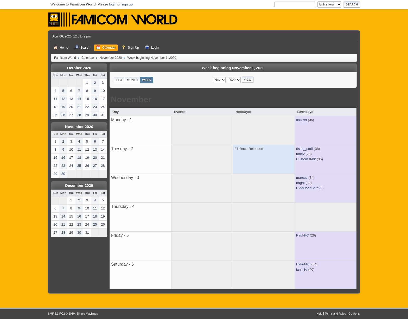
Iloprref (301, 120)
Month (132, 79)
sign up (127, 4)
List (119, 79)
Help (319, 313)
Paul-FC (302, 235)
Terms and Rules (335, 313)
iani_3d (301, 269)
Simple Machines (87, 313)
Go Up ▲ (354, 313)
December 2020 (79, 185)
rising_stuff (304, 149)
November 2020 (79, 127)
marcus (302, 178)
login (112, 4)
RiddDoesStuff (307, 188)
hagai (300, 183)
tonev (300, 154)
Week (146, 79)
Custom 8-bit (306, 159)
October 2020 (79, 68)
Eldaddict (303, 264)
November (131, 99)
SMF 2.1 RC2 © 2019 (61, 313)
